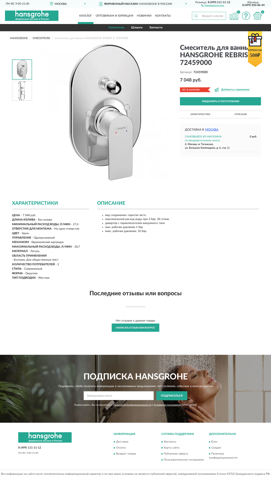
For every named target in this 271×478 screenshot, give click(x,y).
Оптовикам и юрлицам (114, 15)
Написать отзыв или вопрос (135, 328)
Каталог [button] (85, 15)
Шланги (137, 27)
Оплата (121, 448)
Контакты (163, 15)
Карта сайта (171, 448)
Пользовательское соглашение (184, 460)
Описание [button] (241, 114)
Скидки (216, 448)
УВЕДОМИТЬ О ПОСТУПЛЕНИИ (220, 101)
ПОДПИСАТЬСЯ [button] (172, 395)
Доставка (122, 442)
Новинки (144, 15)
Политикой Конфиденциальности (132, 405)
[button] (212, 5)
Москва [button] (211, 129)
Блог (214, 442)
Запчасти (156, 27)
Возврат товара (126, 454)
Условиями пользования (167, 405)
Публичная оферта (176, 454)
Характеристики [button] (200, 114)
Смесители (116, 27)
